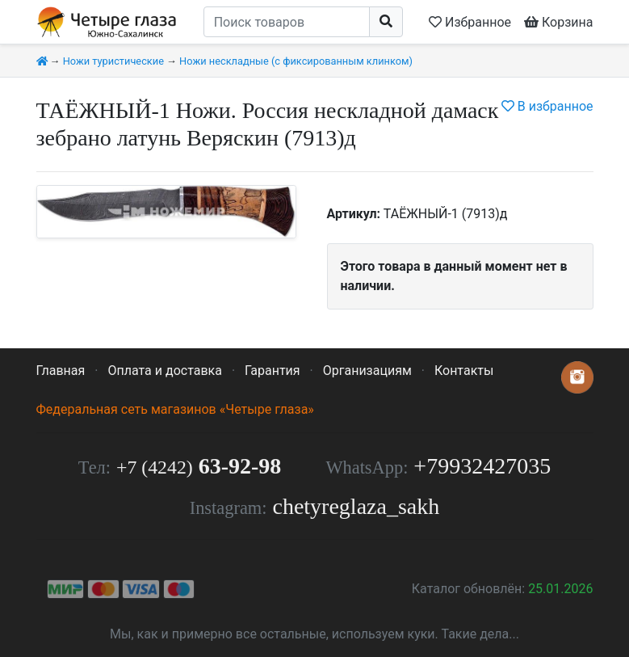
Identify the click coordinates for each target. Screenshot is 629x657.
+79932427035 (482, 465)
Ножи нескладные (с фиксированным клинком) (296, 61)
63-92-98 (198, 465)
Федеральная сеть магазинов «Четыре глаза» (175, 409)
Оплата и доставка (164, 370)
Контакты (463, 370)
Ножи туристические (113, 61)
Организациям (367, 370)
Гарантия (272, 370)
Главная (61, 370)
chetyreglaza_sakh (355, 506)
